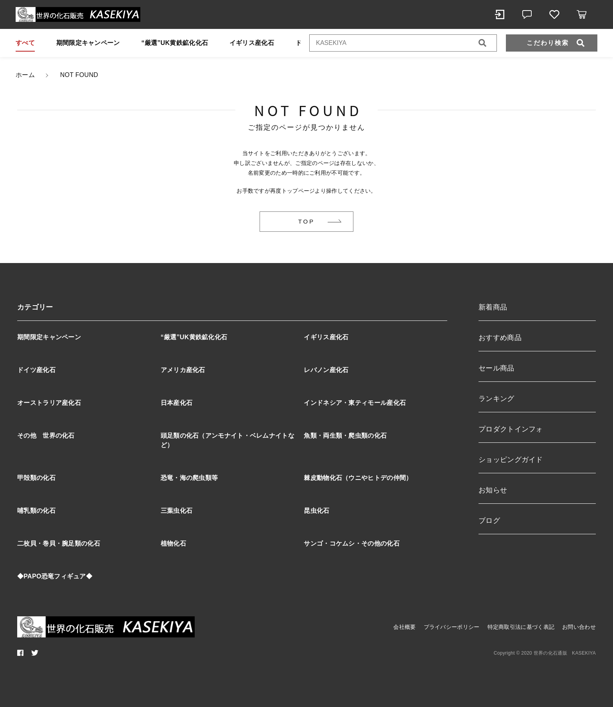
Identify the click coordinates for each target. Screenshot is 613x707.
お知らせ (493, 490)
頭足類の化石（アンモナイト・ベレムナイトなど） (227, 440)
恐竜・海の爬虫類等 (189, 477)
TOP (306, 221)
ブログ (489, 520)
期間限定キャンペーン (88, 42)
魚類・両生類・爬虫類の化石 (345, 435)
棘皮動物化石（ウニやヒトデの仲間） (358, 477)
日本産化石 (177, 402)
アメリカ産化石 (183, 370)
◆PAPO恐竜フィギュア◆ (54, 576)
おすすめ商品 (500, 338)
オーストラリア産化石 (49, 402)
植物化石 (173, 543)
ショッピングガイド (511, 460)
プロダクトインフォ (511, 429)
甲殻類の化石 (36, 477)
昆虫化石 (316, 510)
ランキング (496, 399)
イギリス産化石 (251, 42)
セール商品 (496, 368)
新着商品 (493, 307)
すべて (25, 42)
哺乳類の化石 (36, 510)
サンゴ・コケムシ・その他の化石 (352, 543)
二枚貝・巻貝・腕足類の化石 (58, 543)
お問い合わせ (579, 627)
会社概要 (404, 627)
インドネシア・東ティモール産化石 (355, 402)
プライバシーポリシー (452, 627)
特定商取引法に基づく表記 (521, 627)
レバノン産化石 (326, 370)
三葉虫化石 (177, 510)
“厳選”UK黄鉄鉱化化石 (174, 42)
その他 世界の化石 (46, 435)
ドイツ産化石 (36, 370)
